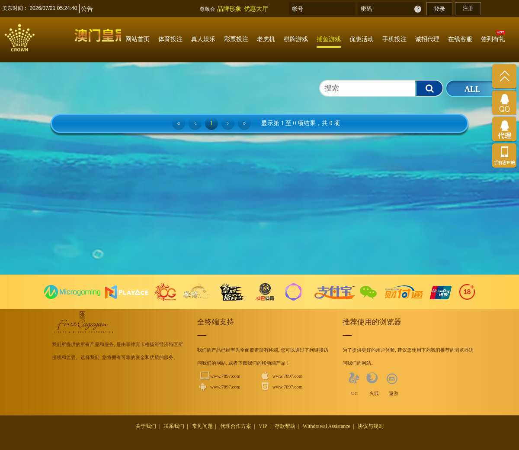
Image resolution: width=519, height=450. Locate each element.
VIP (263, 426)
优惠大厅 (256, 8)
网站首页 (137, 39)
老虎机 (266, 39)
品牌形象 (229, 8)
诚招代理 (427, 39)
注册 (468, 8)
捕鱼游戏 (329, 39)
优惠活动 (361, 39)
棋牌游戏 (296, 39)
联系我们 (173, 426)
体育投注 (170, 39)
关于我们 (145, 426)
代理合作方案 (235, 426)
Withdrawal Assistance (326, 426)
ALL (473, 89)
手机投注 (394, 39)
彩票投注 (236, 39)
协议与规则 (371, 426)
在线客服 (460, 39)
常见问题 (202, 426)
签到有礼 (493, 39)
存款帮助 (285, 426)
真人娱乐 (203, 39)
